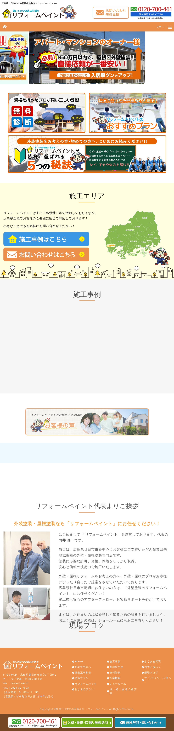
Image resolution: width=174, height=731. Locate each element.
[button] (84, 80)
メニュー (164, 27)
